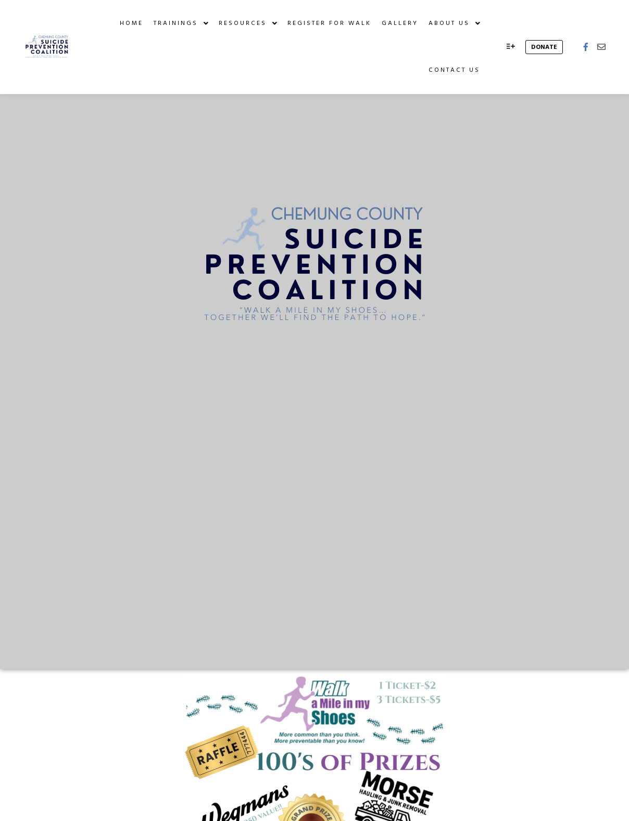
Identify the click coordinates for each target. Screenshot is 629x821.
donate (544, 47)
